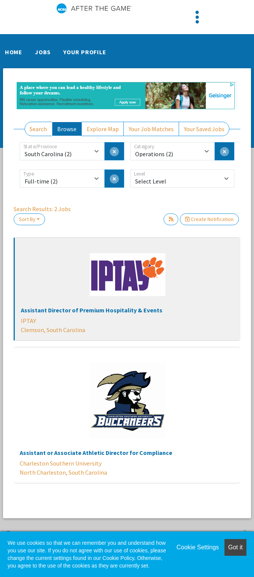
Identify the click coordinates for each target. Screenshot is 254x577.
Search (38, 129)
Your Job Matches (151, 129)
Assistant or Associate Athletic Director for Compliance (96, 452)
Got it (235, 547)
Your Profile (84, 52)
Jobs (43, 52)
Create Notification (209, 219)
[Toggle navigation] (197, 17)
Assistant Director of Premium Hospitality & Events (91, 310)
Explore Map (103, 129)
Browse (66, 129)
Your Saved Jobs (204, 129)
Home (13, 52)
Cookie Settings (197, 547)
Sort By (27, 219)
